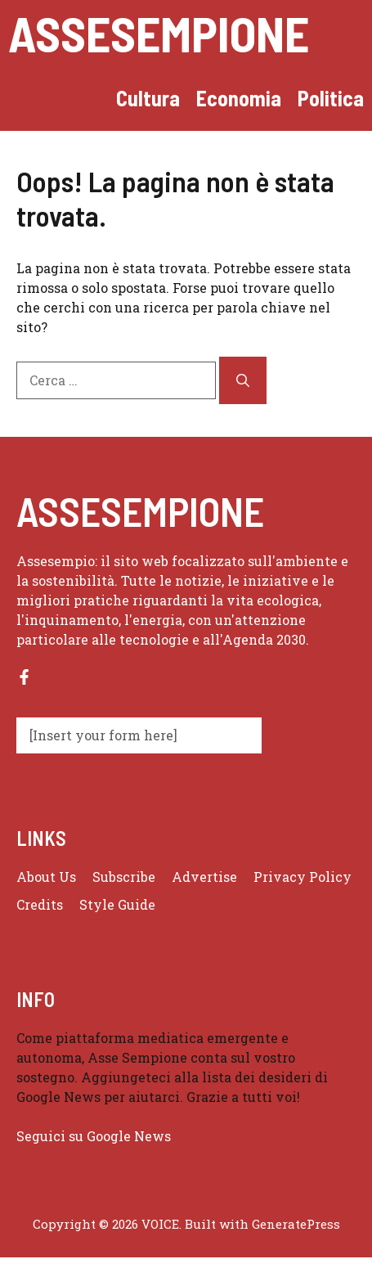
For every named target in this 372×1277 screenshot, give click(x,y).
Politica (331, 97)
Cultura (148, 97)
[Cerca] (243, 380)
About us (46, 876)
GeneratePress (296, 1224)
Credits (39, 904)
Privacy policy (302, 876)
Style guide (117, 904)
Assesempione (158, 32)
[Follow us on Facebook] (24, 677)
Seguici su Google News (95, 1135)
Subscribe (123, 876)
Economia (238, 97)
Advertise (204, 876)
